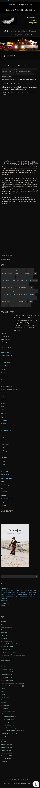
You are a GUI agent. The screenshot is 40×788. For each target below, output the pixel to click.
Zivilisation (9, 76)
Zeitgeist (4, 76)
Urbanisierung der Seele (8, 485)
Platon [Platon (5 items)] (26, 291)
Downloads (4, 630)
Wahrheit (3, 495)
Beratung (32, 31)
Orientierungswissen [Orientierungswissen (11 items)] (7, 287)
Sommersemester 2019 (10, 716)
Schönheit (4, 458)
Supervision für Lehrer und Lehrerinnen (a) (12, 683)
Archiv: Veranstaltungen (8, 711)
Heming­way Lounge (8, 79)
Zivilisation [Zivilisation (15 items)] (27, 305)
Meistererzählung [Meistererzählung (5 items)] (6, 280)
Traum (2, 481)
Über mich (3, 702)
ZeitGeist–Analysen (6, 758)
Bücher (4, 694)
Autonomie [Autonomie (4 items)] (23, 270)
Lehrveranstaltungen (6, 641)
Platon (2, 437)
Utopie (25, 73)
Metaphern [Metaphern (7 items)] (28, 280)
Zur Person (18, 35)
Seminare (3, 666)
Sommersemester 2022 (7, 674)
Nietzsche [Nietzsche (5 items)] (16, 284)
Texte (10, 35)
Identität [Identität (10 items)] (4, 277)
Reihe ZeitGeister (5, 660)
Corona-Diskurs (33, 69)
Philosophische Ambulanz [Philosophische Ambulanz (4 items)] (16, 291)
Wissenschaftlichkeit (31, 73)
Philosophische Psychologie (8, 652)
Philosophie (4, 434)
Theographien (5, 475)
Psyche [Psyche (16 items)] (3, 294)
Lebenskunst (22, 31)
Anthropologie (14, 69)
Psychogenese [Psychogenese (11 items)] (11, 294)
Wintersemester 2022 (6, 753)
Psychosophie (5, 451)
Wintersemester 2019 (6, 744)
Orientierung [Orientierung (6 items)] (24, 284)
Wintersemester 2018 (9, 719)
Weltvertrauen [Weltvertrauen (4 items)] (23, 301)
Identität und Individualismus (21, 71)
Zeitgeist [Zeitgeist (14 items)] (20, 305)
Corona (27, 69)
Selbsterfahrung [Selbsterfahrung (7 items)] (11, 298)
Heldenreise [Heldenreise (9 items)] (28, 273)
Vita (2, 739)
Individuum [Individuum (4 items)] (19, 277)
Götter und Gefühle (6, 386)
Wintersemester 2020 (6, 747)
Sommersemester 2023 (7, 677)
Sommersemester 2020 (7, 669)
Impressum (28, 35)
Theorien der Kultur (19, 73)
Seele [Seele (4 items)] (3, 298)
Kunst (2, 396)
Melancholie (4, 420)
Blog (6, 31)
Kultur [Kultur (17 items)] (25, 277)
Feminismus (4, 383)
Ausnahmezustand (21, 69)
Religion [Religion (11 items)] (26, 294)
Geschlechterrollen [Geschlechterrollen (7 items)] (13, 273)
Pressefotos (4, 658)
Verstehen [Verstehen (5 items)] (14, 301)
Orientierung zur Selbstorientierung (14, 730)
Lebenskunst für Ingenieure (12, 728)
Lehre (2, 406)
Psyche (3, 447)
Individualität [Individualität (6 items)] (11, 277)
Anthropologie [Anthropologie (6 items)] (14, 270)
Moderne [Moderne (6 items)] (35, 280)
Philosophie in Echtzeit (7, 646)
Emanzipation (5, 376)
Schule (3, 464)
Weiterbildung (4, 742)
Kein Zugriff (4, 635)
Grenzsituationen (9, 725)
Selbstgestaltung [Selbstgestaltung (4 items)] (21, 298)
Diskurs (10, 71)
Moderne (3, 423)
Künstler (3, 400)
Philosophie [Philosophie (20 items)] (5, 291)
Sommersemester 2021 (7, 672)
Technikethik (4, 471)
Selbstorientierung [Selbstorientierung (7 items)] (31, 298)
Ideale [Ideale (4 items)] (34, 273)
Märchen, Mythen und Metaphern (10, 644)
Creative (3, 369)
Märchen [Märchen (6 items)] (10, 284)
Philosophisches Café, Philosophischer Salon (13, 655)
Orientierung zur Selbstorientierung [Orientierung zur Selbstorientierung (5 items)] (23, 287)
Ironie (2, 393)
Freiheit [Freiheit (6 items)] (4, 273)
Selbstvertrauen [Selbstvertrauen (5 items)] (6, 301)
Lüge (2, 417)
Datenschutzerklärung (6, 627)
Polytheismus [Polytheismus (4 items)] (33, 291)
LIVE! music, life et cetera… (15, 65)
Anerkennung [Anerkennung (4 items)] (5, 270)
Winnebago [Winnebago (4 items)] (4, 305)
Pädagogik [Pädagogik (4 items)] (19, 294)
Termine (13, 31)
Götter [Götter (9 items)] (21, 273)
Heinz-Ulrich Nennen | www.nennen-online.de (14, 1)
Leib (2, 410)
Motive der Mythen (6, 73)
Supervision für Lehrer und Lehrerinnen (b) (12, 686)
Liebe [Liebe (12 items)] (30, 277)
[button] (36, 784)
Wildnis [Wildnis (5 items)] (30, 301)
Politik (2, 440)
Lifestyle (3, 413)
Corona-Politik (5, 71)
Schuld (3, 461)
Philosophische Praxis (6, 649)
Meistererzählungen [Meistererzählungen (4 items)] (18, 280)
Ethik (14, 71)
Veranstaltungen (5, 705)
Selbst (2, 663)
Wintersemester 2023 (6, 756)
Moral (29, 71)
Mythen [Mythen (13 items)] (4, 284)
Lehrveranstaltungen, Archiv (9, 733)
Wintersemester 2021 (6, 750)
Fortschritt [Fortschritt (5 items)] (30, 270)
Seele (2, 468)
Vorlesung (4, 492)
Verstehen (3, 736)
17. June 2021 (5, 69)
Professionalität (5, 444)
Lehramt (3, 403)
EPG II (7, 722)
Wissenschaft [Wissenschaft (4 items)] (12, 305)
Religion (12, 73)
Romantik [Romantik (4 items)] (32, 294)
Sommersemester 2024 (7, 680)
